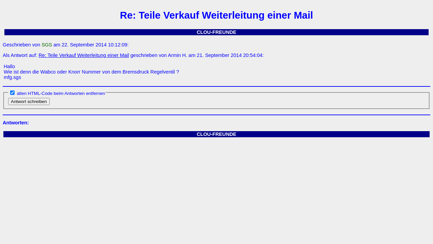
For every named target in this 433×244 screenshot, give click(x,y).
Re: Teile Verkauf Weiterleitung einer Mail (84, 55)
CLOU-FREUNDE (216, 32)
